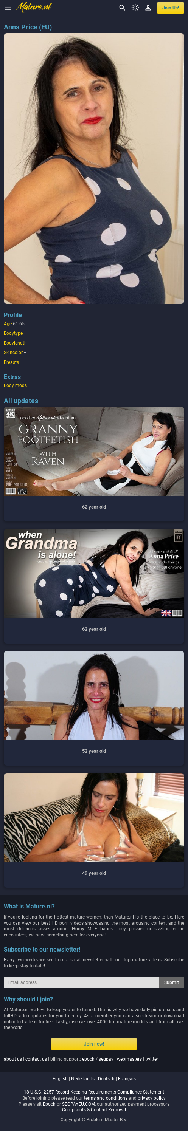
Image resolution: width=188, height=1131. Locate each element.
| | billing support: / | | (81, 1059)
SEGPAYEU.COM (78, 1104)
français (127, 1078)
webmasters (129, 1059)
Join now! (94, 1044)
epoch (88, 1059)
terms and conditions (105, 1098)
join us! (170, 8)
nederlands (83, 1078)
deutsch (106, 1078)
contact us (36, 1059)
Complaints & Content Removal (94, 1109)
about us (13, 1059)
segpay (106, 1059)
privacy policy (152, 1098)
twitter (151, 1059)
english (60, 1078)
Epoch (49, 1104)
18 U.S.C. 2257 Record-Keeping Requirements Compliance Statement (94, 1092)
